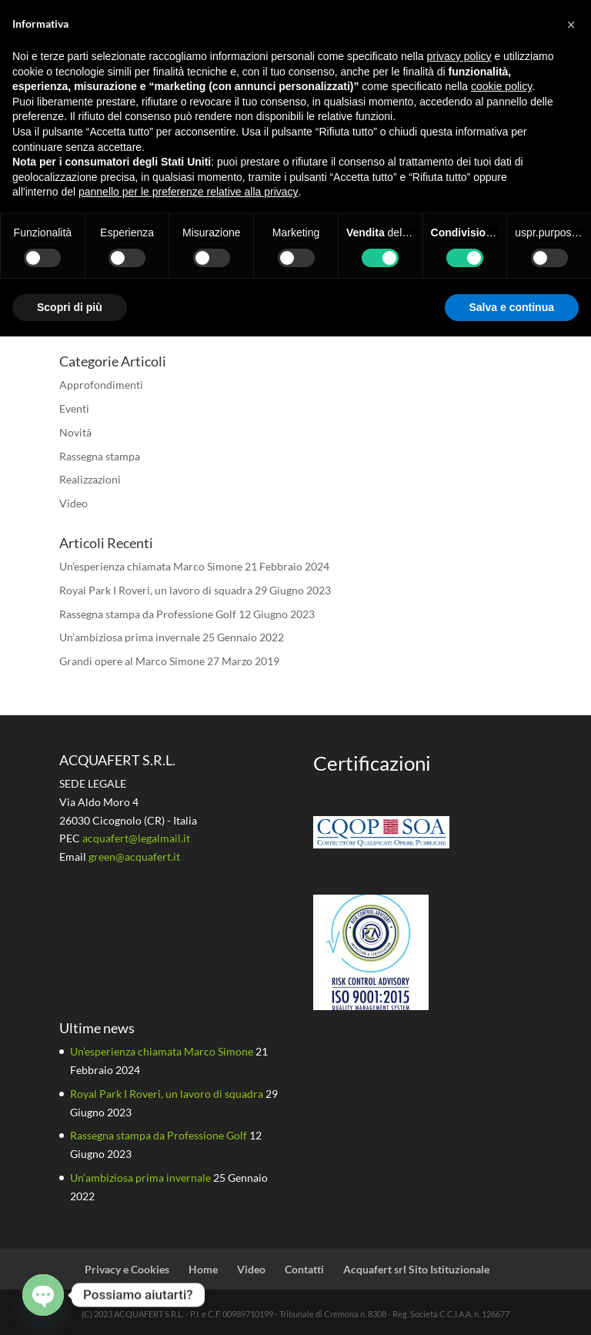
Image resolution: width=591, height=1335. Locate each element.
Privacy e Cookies (127, 1269)
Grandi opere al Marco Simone (132, 661)
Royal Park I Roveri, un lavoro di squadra (155, 590)
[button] (571, 24)
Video (73, 503)
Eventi (74, 408)
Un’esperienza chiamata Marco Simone (150, 566)
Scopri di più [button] (69, 307)
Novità (75, 432)
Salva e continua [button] (511, 307)
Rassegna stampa (99, 456)
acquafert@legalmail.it (136, 838)
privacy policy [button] (459, 56)
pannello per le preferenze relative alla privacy (188, 192)
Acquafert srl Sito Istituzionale (416, 1269)
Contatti (304, 1269)
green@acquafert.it (134, 856)
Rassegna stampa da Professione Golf (147, 614)
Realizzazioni (90, 479)
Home (203, 1269)
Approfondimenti (101, 384)
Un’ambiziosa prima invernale (129, 637)
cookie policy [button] (501, 86)
